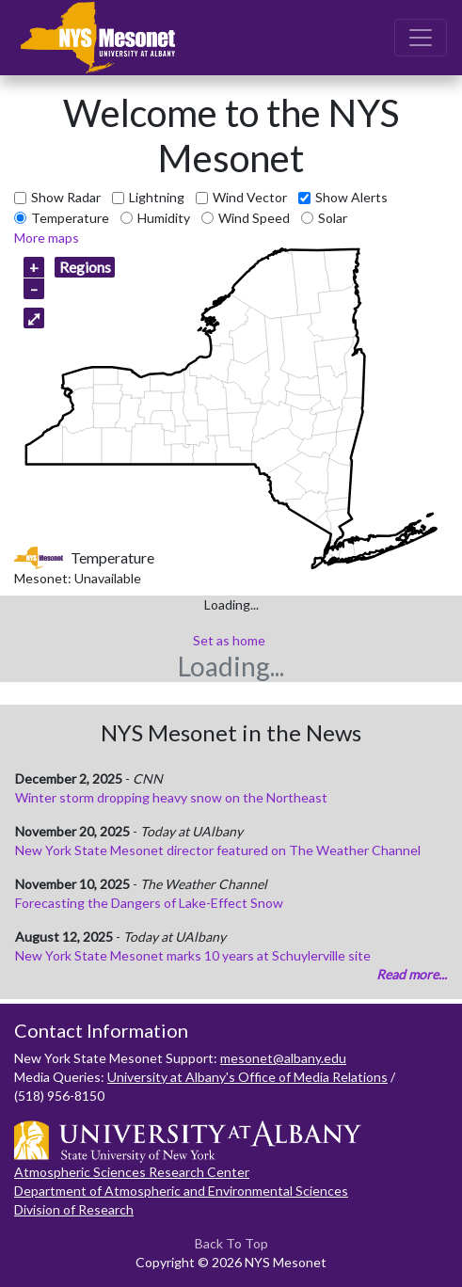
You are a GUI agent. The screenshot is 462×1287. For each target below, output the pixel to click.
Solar (332, 218)
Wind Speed (254, 218)
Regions (85, 267)
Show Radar (66, 197)
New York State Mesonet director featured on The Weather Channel (218, 850)
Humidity (163, 218)
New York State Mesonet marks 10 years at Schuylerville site (193, 955)
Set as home (229, 640)
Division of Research (74, 1209)
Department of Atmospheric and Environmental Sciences (181, 1191)
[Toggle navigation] (420, 37)
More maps (46, 238)
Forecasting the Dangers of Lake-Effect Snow (149, 903)
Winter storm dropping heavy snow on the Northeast (171, 797)
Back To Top (231, 1243)
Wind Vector (250, 197)
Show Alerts (351, 197)
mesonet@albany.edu (283, 1058)
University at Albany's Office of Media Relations (247, 1077)
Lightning (156, 197)
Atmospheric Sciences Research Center (131, 1172)
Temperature (70, 218)
